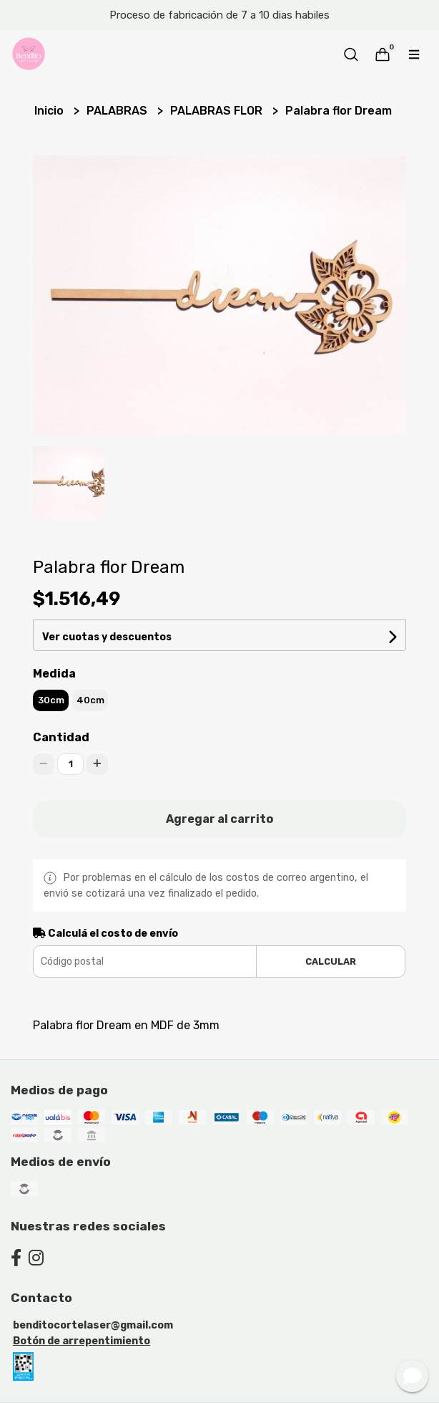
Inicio (50, 110)
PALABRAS (118, 110)
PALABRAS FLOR (217, 110)
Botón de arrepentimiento (81, 1341)
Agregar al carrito (219, 819)
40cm (90, 700)
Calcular (330, 961)
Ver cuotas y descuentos (107, 637)
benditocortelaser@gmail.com (93, 1325)
